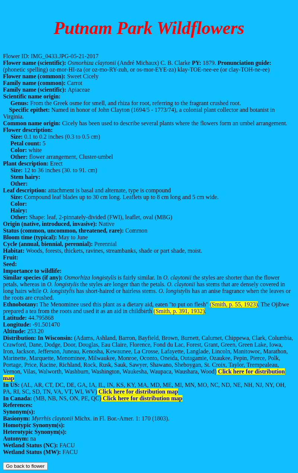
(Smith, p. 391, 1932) (179, 311)
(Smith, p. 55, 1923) (234, 304)
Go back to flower (25, 466)
